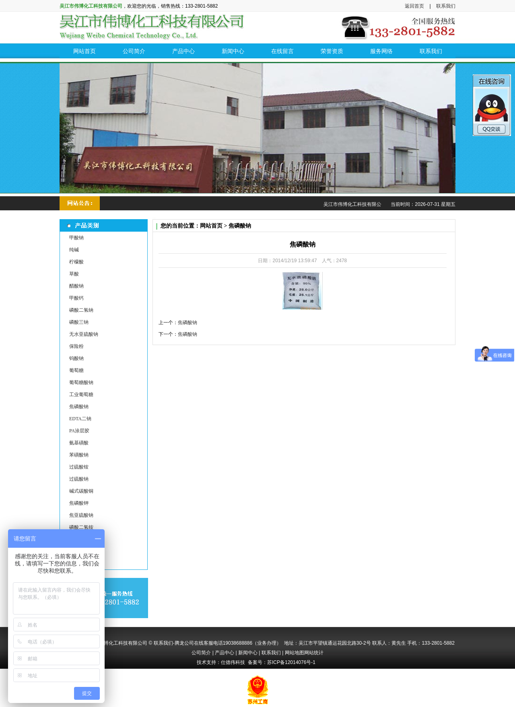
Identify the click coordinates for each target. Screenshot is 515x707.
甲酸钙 (76, 298)
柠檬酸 (76, 262)
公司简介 (201, 653)
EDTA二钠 (80, 418)
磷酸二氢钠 (81, 310)
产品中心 (224, 653)
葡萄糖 (76, 370)
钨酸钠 (76, 358)
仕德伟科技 (233, 662)
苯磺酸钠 (79, 455)
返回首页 (414, 6)
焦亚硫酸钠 (81, 515)
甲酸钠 (76, 237)
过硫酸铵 (79, 467)
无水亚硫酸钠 (83, 334)
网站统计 (313, 653)
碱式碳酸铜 (81, 491)
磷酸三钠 (79, 322)
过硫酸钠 (79, 479)
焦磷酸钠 (79, 406)
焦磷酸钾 (79, 503)
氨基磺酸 (79, 443)
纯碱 (74, 250)
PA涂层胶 (79, 431)
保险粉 (76, 346)
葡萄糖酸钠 (81, 382)
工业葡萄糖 (81, 394)
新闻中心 (248, 653)
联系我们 (445, 6)
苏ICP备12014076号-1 (291, 662)
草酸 (74, 274)
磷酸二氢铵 (81, 527)
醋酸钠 (76, 286)
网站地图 (294, 653)
